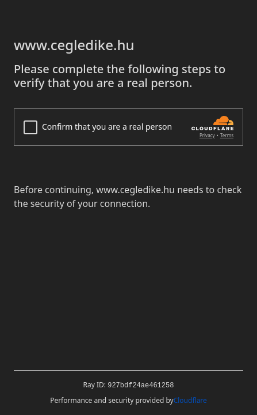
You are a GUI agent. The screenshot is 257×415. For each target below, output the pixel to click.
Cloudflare (190, 400)
